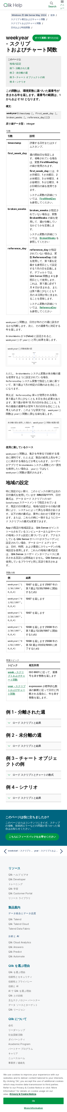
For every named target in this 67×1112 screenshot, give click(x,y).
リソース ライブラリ (19, 898)
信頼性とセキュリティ (20, 976)
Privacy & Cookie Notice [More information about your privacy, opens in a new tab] (23, 1094)
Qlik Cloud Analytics (19, 942)
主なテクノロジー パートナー (24, 1000)
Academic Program (19, 1044)
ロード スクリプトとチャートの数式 (33, 774)
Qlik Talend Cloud (18, 924)
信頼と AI (13, 986)
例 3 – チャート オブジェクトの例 (27, 77)
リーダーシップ (16, 1030)
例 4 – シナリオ (18, 81)
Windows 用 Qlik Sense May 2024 (29, 15)
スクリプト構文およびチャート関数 (28, 19)
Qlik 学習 (13, 888)
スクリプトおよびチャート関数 (26, 23)
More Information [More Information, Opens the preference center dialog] (33, 1108)
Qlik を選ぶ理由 (16, 972)
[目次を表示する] (6, 15)
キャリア (13, 1053)
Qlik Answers (16, 947)
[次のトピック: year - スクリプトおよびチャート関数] (49, 851)
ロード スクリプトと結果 (27, 722)
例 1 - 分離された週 (19, 68)
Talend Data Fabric (19, 928)
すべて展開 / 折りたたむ (47, 37)
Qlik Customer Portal (20, 893)
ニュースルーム (16, 1058)
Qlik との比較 (15, 995)
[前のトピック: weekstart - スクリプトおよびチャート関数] (18, 851)
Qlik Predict (15, 951)
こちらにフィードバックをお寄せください (32, 836)
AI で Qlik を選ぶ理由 (19, 990)
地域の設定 (15, 63)
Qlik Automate (16, 956)
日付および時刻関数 (20, 27)
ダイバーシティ (16, 1039)
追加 (52, 15)
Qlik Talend (14, 919)
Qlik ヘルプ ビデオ (18, 874)
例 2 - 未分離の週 (19, 72)
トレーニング (15, 884)
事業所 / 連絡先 (16, 1062)
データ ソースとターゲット (23, 1004)
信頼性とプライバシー (20, 981)
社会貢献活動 (15, 1034)
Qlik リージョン (16, 1009)
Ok (33, 1100)
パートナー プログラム (20, 1048)
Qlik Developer (17, 879)
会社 (10, 1025)
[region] (33, 1090)
